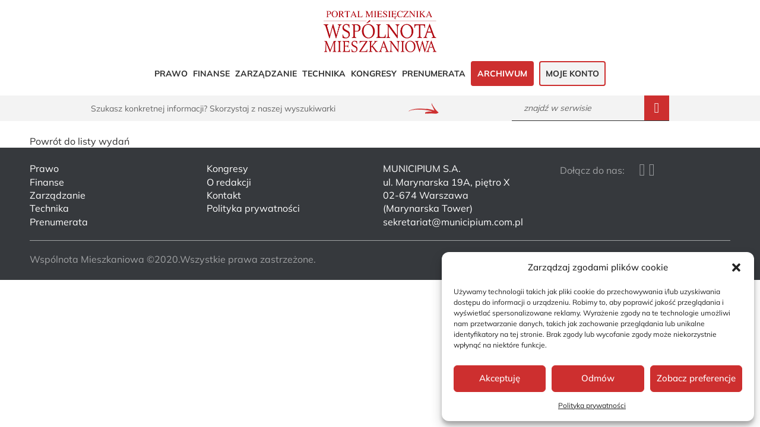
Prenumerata (434, 73)
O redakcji (229, 182)
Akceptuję (499, 378)
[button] (736, 267)
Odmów (598, 378)
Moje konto (572, 73)
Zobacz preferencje (696, 378)
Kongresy (374, 73)
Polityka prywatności (592, 405)
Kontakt (224, 195)
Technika (324, 73)
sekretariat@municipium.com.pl (453, 222)
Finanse (211, 73)
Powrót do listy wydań (79, 141)
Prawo (171, 73)
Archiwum (502, 73)
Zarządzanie (266, 73)
